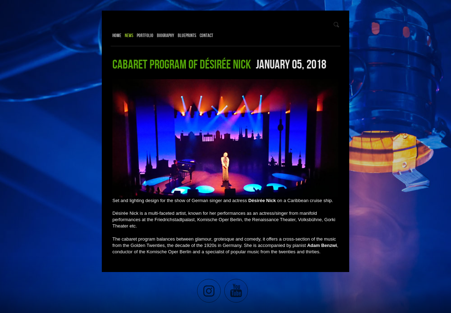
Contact (206, 35)
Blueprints (187, 35)
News (129, 35)
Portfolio (145, 35)
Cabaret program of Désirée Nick (181, 64)
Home (116, 35)
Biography (165, 35)
